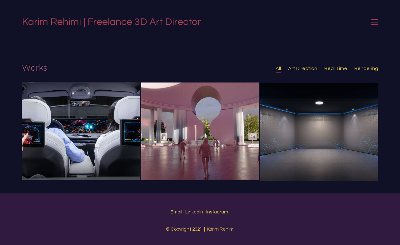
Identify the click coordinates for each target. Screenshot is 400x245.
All (278, 68)
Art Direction (302, 68)
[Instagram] (217, 212)
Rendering (366, 68)
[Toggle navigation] (374, 22)
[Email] (176, 212)
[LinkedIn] (194, 212)
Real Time (335, 68)
